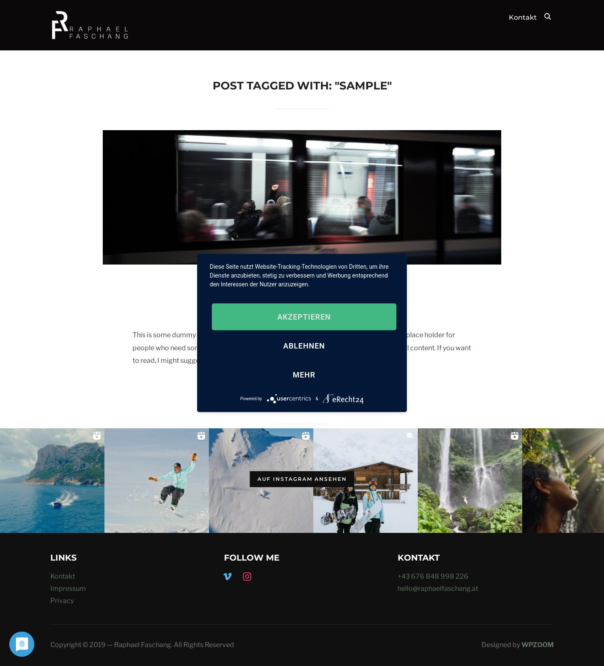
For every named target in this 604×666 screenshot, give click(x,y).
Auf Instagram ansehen (302, 479)
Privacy (62, 601)
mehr (304, 374)
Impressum (68, 589)
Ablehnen (304, 345)
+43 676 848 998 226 (433, 576)
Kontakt (523, 17)
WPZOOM (537, 645)
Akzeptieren (304, 316)
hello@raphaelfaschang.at (438, 589)
